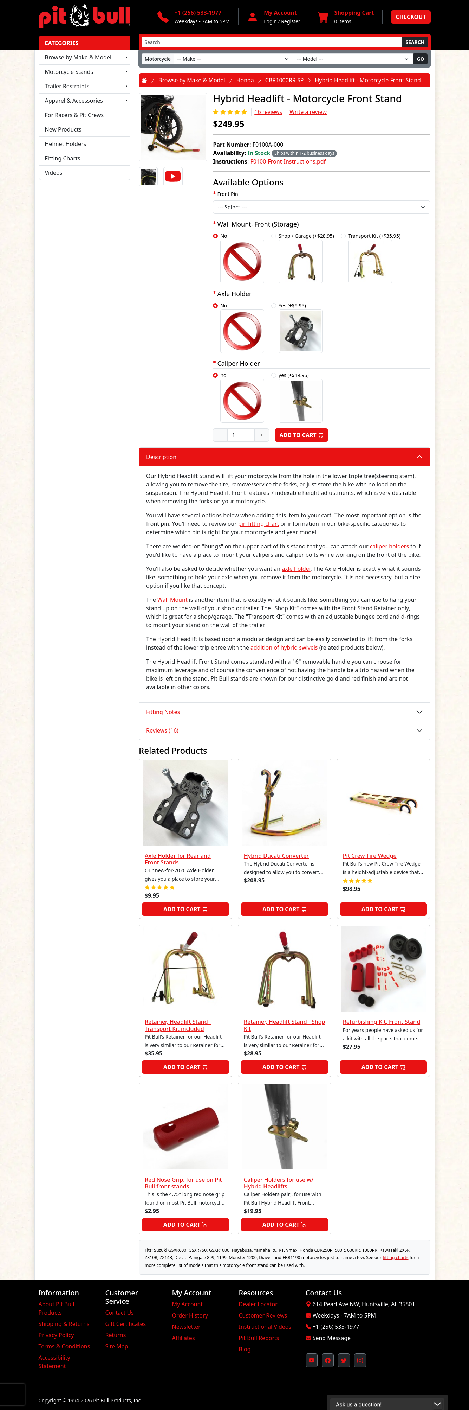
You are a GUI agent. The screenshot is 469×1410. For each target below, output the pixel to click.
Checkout (411, 17)
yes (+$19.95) (301, 397)
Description (161, 457)
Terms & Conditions (64, 1346)
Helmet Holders (65, 144)
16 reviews (268, 112)
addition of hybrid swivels (284, 647)
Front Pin (227, 194)
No (242, 257)
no (242, 397)
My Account (187, 1304)
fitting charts (395, 1258)
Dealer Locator (258, 1304)
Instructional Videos (265, 1327)
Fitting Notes (163, 712)
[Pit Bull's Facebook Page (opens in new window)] (328, 1360)
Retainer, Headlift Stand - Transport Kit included (178, 1025)
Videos (54, 173)
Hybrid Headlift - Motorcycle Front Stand (368, 80)
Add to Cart (301, 435)
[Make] (234, 58)
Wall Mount (172, 600)
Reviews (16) (162, 730)
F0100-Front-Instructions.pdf (288, 161)
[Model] (354, 58)
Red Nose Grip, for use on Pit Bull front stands (183, 1183)
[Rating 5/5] (230, 112)
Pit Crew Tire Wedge (370, 856)
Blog (245, 1349)
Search (414, 42)
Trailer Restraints (67, 86)
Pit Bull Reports (259, 1338)
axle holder (296, 569)
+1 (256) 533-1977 (336, 1327)
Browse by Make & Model (78, 57)
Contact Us (119, 1312)
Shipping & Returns (64, 1324)
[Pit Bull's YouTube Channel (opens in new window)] (312, 1360)
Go (420, 59)
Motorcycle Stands (69, 72)
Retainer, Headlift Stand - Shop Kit (284, 1025)
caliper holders (389, 546)
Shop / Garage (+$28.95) (306, 257)
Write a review (308, 112)
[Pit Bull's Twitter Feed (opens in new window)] (344, 1360)
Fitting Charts (62, 158)
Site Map (116, 1346)
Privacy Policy (56, 1335)
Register (290, 21)
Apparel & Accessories (74, 100)
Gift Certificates (125, 1324)
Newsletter (186, 1327)
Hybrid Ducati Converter (276, 856)
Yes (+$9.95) (301, 327)
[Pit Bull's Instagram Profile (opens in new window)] (360, 1360)
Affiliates (183, 1338)
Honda (245, 80)
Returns (115, 1335)
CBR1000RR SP (284, 80)
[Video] (172, 176)
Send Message (332, 1338)
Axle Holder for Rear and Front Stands (178, 859)
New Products (63, 129)
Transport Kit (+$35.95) (374, 257)
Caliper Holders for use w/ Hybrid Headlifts (279, 1183)
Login (270, 21)
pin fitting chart (258, 524)
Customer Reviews (263, 1315)
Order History (190, 1315)
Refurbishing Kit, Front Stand (381, 1022)
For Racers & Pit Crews (74, 115)
